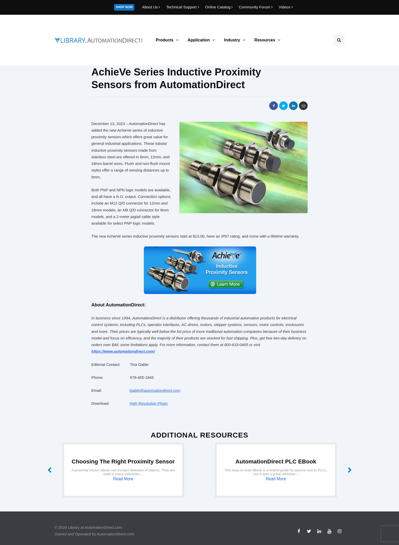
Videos (286, 7)
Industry (232, 40)
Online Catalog (219, 7)
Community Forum (256, 7)
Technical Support (183, 7)
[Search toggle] (339, 40)
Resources (264, 40)
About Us (151, 7)
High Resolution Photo (148, 403)
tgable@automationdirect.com (155, 390)
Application (199, 40)
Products (164, 40)
